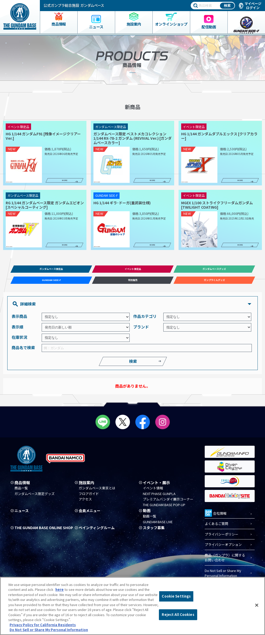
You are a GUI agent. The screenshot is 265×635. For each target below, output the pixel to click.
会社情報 (215, 515)
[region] (132, 606)
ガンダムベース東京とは (97, 491)
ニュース (22, 514)
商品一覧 (21, 491)
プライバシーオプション (223, 547)
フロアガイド (89, 497)
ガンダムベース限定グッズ (34, 497)
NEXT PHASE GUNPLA (159, 497)
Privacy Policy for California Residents (43, 624)
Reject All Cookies (178, 614)
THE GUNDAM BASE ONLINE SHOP (40, 532)
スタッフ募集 (154, 530)
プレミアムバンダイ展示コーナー (168, 502)
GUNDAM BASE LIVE (158, 525)
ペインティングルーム (98, 530)
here (59, 589)
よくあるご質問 (216, 526)
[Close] (256, 605)
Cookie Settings (176, 596)
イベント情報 (153, 491)
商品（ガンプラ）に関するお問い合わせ (225, 561)
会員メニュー (90, 514)
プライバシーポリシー (221, 537)
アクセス (85, 502)
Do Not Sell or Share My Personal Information (223, 576)
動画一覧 (149, 519)
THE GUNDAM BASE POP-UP (164, 508)
